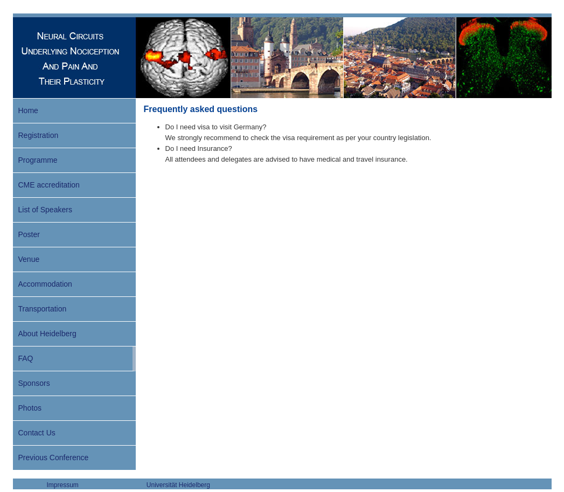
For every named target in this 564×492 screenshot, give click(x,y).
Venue (29, 259)
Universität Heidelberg (178, 485)
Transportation (42, 308)
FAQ (25, 358)
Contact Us (36, 432)
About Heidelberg (47, 333)
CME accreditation (49, 185)
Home (28, 110)
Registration (38, 135)
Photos (30, 408)
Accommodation (45, 284)
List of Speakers (45, 209)
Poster (29, 234)
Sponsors (34, 383)
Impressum (63, 485)
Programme (38, 160)
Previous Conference (53, 457)
